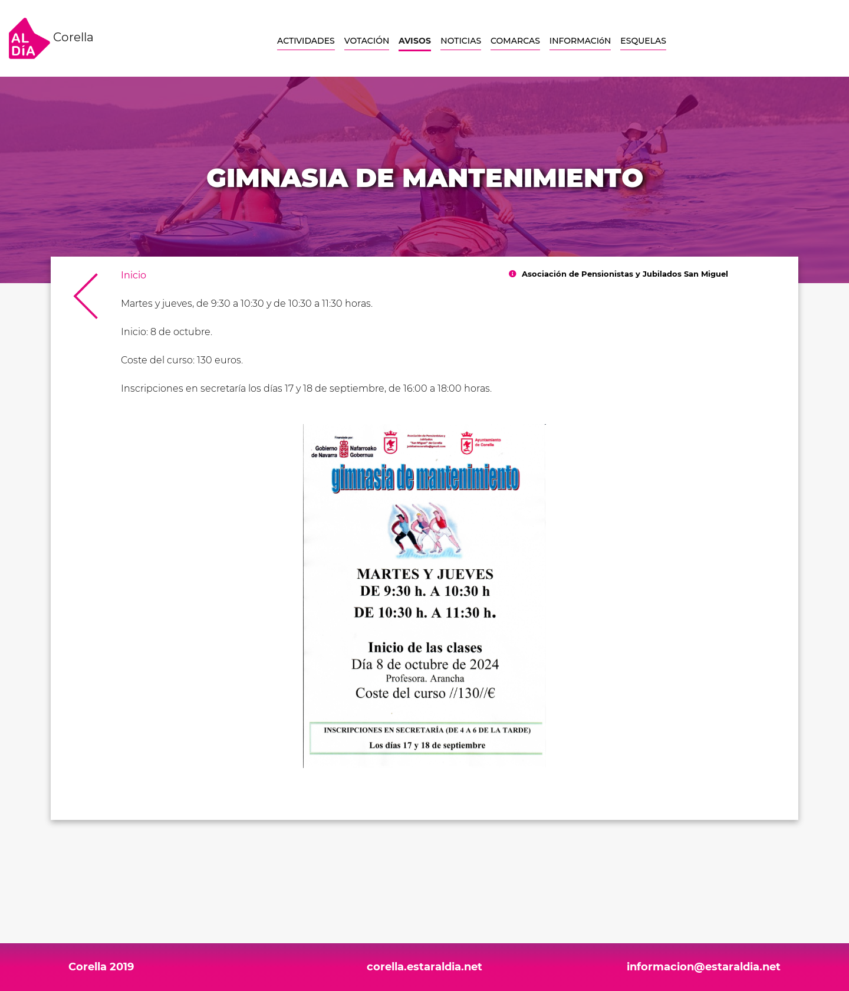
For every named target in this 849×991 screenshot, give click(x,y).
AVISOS (415, 40)
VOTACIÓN (367, 40)
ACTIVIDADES (306, 40)
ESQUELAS (643, 40)
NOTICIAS (460, 40)
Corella (51, 38)
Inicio (133, 275)
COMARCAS (515, 40)
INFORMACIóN (580, 40)
